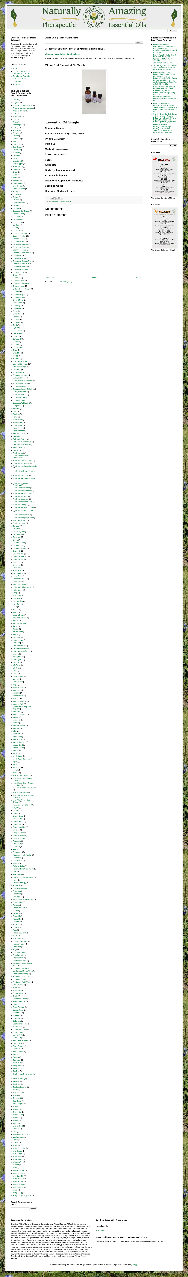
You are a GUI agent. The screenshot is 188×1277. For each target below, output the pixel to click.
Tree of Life (17, 1112)
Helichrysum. (17, 590)
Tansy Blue (17, 1063)
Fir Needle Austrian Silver (22, 442)
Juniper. (16, 634)
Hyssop (15, 610)
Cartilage (16, 225)
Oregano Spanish (19, 835)
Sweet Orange (18, 1052)
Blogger (135, 1265)
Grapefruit (16, 551)
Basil (14, 141)
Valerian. (16, 1129)
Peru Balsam (17, 861)
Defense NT (17, 339)
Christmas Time (18, 272)
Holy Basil (16, 604)
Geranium (16, 537)
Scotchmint (17, 990)
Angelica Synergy (19, 111)
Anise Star (16, 119)
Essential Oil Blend (20, 361)
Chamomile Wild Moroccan (22, 269)
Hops (15, 607)
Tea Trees (16, 1084)
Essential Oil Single (65, 201)
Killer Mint (16, 637)
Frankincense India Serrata (23, 491)
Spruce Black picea (20, 1029)
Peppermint (17, 852)
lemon (15, 654)
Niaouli (15, 770)
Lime (14, 671)
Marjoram (16, 698)
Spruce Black (18, 1027)
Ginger (15, 540)
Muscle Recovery (19, 742)
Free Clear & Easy (19, 520)
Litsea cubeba (18, 676)
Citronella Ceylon (19, 295)
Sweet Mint (17, 1049)
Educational (17, 82)
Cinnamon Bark (18, 281)
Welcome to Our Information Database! (62, 54)
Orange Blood (18, 816)
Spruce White (18, 1035)
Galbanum (16, 529)
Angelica (16, 103)
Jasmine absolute (19, 623)
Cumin (15, 325)
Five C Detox (17, 447)
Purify (15, 880)
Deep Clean (17, 333)
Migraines (16, 728)
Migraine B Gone (19, 725)
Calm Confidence (19, 203)
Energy (15, 356)
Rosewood (17, 947)
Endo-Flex (16, 353)
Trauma (16, 1106)
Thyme (15, 1095)
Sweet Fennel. (18, 1046)
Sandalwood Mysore (20, 968)
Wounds (16, 1165)
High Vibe (16, 598)
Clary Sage (17, 306)
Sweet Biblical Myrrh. (20, 1041)
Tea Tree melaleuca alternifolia (24, 1074)
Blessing (16, 180)
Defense (16, 336)
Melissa (16, 717)
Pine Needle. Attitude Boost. (23, 877)
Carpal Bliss (17, 219)
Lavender (16, 643)
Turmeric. (16, 1120)
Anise (15, 114)
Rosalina (16, 925)
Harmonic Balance (19, 579)
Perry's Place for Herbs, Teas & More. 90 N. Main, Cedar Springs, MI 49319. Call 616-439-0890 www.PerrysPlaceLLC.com (164, 59)
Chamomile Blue (19, 258)
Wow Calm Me (18, 1176)
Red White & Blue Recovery (23, 899)
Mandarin (16, 693)
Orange (15, 813)
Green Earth (17, 562)
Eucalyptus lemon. (19, 392)
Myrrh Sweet (17, 756)
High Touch (17, 596)
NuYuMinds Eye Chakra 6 (22, 805)
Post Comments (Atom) (63, 282)
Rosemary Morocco (20, 941)
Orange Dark (17, 819)
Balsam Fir (17, 139)
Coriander (16, 322)
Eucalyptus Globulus (20, 383)
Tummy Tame (18, 1115)
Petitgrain (16, 863)
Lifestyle (16, 668)
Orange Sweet (18, 822)
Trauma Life (17, 1109)
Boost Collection (19, 189)
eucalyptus (17, 370)
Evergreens (17, 406)
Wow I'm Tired (18, 1182)
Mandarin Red (18, 696)
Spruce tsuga (18, 1032)
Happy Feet (17, 576)
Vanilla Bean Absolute (21, 1134)
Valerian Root (18, 1126)
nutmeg (15, 773)
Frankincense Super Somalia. (23, 510)
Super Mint (17, 1038)
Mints (15, 731)
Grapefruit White (19, 559)
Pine (14, 872)
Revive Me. (17, 919)
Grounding (17, 568)
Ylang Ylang (17, 1193)
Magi (14, 685)
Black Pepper (18, 164)
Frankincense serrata (20, 499)
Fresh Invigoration (19, 523)
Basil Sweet (17, 147)
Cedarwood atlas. (19, 239)
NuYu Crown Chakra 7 (21, 776)
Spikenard (16, 1018)
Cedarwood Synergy (20, 247)
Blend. (15, 175)
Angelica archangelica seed (23, 108)
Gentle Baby (17, 534)
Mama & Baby (18, 687)
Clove (15, 311)
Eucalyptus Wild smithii (21, 403)
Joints (15, 626)
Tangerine (16, 1060)
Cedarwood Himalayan (21, 244)
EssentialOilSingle (19, 367)
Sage (15, 950)
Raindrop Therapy (19, 883)
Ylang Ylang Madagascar (22, 1196)
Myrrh (15, 753)
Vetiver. (15, 1143)
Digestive (16, 342)
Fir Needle (16, 436)
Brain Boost (17, 194)
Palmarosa (17, 841)
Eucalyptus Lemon (19, 386)
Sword (15, 1054)
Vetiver (15, 1140)
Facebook (101, 1231)
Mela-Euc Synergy (19, 714)
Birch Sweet (17, 161)
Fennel (15, 417)
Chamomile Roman (20, 267)
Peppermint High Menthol (22, 855)
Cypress (16, 328)
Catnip (15, 228)
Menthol (16, 723)
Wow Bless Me (18, 1173)
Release (16, 905)
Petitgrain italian (19, 866)
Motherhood (17, 737)
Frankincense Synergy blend (23, 518)
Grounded (16, 565)
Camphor (16, 205)
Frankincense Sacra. (20, 496)
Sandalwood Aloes (19, 961)
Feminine (16, 414)
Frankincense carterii (20, 476)
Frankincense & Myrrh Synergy (24, 471)
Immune (16, 612)
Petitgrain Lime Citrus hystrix (23, 869)
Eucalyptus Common (20, 375)
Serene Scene (18, 993)
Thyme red (17, 1098)
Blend (15, 172)
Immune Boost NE (19, 618)
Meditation (16, 712)
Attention (16, 133)
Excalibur (16, 409)
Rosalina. (16, 927)
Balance (16, 136)
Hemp (15, 593)
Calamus (16, 200)
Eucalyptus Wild (19, 400)
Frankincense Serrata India (23, 502)
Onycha (16, 808)
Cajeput (16, 197)
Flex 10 (15, 450)
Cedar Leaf (17, 231)
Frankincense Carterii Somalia (24, 478)
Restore (16, 911)
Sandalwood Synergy (20, 974)
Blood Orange (18, 183)
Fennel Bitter (17, 422)
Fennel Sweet (18, 428)
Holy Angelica (18, 601)
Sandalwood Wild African (22, 982)
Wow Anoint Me (18, 1170)
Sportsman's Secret (20, 1024)
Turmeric (16, 1118)
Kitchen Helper (18, 640)
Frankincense (18, 453)
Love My (16, 679)
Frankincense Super (20, 505)
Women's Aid (17, 1162)
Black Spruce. (18, 169)
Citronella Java (18, 297)
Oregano (16, 830)
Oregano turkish (19, 838)
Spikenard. (17, 1021)
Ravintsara (17, 891)
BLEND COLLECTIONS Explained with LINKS (21, 72)
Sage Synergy (18, 958)
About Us (16, 84)
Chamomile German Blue (22, 261)
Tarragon (16, 1068)
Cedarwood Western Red (22, 253)
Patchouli (16, 847)
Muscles (16, 751)
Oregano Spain (18, 833)
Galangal (16, 526)
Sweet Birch (17, 1043)
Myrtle (15, 764)
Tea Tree (16, 1071)
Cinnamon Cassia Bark (21, 283)
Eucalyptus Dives (19, 378)
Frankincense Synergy (21, 515)
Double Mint (17, 347)
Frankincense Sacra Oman (22, 461)
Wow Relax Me (18, 1187)
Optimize (16, 810)
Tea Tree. (16, 1081)
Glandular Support (19, 548)
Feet (14, 411)
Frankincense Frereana (21, 488)
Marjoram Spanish (19, 701)
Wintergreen (17, 1156)
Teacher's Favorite (19, 1087)
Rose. (15, 936)
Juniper (15, 629)
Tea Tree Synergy (19, 1079)
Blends (15, 178)
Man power (17, 690)
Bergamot (16, 155)
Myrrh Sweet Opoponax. (22, 759)
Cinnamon (16, 278)
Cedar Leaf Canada (20, 233)
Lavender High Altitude (21, 648)
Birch (15, 158)
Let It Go (16, 662)
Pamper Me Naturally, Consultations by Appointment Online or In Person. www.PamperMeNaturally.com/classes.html (165, 48)
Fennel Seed (17, 425)
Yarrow (15, 1190)
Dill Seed (16, 345)
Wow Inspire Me (19, 1184)
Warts (15, 1145)
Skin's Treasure (18, 1007)
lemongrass (17, 657)
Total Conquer (18, 1104)
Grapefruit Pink (18, 554)
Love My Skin (18, 682)
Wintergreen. (17, 1159)
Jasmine (16, 621)
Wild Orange (17, 1151)
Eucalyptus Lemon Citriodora (23, 389)
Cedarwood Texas (19, 250)
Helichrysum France (20, 584)
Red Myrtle (17, 894)
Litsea (15, 674)
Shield (15, 996)
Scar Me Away (18, 985)
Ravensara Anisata (20, 888)
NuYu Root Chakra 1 (20, 793)
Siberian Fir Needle (20, 999)
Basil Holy (16, 144)
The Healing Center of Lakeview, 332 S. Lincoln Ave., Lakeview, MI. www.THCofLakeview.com (165, 68)
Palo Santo (17, 844)
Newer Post (50, 278)
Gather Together (19, 532)
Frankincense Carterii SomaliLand (20, 457)
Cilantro (16, 275)
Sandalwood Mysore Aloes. (23, 971)
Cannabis (16, 208)
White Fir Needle (19, 1148)
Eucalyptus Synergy (20, 397)
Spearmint (16, 1013)
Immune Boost (18, 615)
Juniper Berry (18, 632)
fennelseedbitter (19, 431)
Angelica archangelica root (22, 105)
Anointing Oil (17, 125)
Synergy (16, 1057)
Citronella (16, 292)
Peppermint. (17, 858)
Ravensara (17, 886)
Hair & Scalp (17, 571)
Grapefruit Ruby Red (20, 557)
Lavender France (19, 646)
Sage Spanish (18, 955)
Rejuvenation (17, 902)
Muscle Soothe (18, 748)
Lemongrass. (17, 660)
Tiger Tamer (17, 1101)
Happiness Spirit (19, 573)
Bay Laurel (17, 150)
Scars (15, 988)
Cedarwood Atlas (19, 236)
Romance (16, 922)
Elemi (15, 350)
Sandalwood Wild (19, 979)
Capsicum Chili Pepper (21, 211)
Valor (15, 1132)
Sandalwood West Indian (22, 977)
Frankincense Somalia (21, 463)
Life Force (16, 665)
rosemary (16, 938)
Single (15, 1004)
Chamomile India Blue (21, 264)
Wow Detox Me (18, 1179)
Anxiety (15, 128)
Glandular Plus (18, 546)
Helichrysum (17, 582)
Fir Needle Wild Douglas (22, 445)
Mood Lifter (17, 734)
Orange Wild (17, 824)
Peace (15, 849)
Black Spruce (18, 167)
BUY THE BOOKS (19, 79)
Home (94, 278)
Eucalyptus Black (19, 372)
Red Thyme (17, 897)
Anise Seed (17, 116)
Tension (16, 1090)
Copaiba (16, 319)
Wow (14, 1168)
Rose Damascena (19, 933)
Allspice (16, 100)
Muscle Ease (17, 739)
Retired (15, 913)
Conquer (16, 317)
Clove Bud (54, 201)
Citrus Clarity (17, 303)
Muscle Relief (18, 745)
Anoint (15, 122)
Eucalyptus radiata (19, 395)
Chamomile (17, 255)
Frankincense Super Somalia (23, 507)
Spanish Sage (18, 1010)
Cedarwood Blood (19, 242)
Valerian (16, 1123)
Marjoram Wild (18, 704)
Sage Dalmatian (19, 952)
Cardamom (17, 217)
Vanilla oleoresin (19, 1137)
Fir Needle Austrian (20, 439)
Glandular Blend (19, 543)
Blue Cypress (18, 186)
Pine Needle (17, 874)
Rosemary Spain (19, 944)
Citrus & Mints (18, 300)
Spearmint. (17, 1015)
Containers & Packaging (22, 76)
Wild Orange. (17, 1154)
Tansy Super (17, 1065)
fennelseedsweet (19, 434)
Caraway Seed (18, 214)
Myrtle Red (17, 767)
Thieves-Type (18, 1092)
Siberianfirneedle (19, 1001)
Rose (15, 930)
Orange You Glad (19, 827)
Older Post (138, 278)
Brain (15, 192)
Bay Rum (16, 153)
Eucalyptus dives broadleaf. (23, 381)
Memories (16, 720)
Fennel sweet (18, 420)
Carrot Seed (17, 222)
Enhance (16, 358)
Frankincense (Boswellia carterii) (25, 466)
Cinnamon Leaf (18, 286)
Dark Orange (17, 331)
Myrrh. (15, 762)
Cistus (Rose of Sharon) (21, 289)
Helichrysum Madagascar (22, 587)
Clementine (17, 308)
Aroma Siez (17, 130)
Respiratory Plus (19, 908)
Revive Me (17, 916)
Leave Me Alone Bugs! (21, 651)
